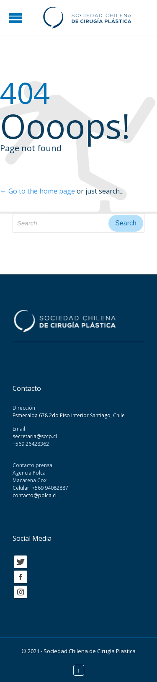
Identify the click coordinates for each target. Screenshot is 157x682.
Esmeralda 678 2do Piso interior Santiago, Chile (69, 415)
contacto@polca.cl (35, 495)
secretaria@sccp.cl (35, 436)
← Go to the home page (37, 191)
